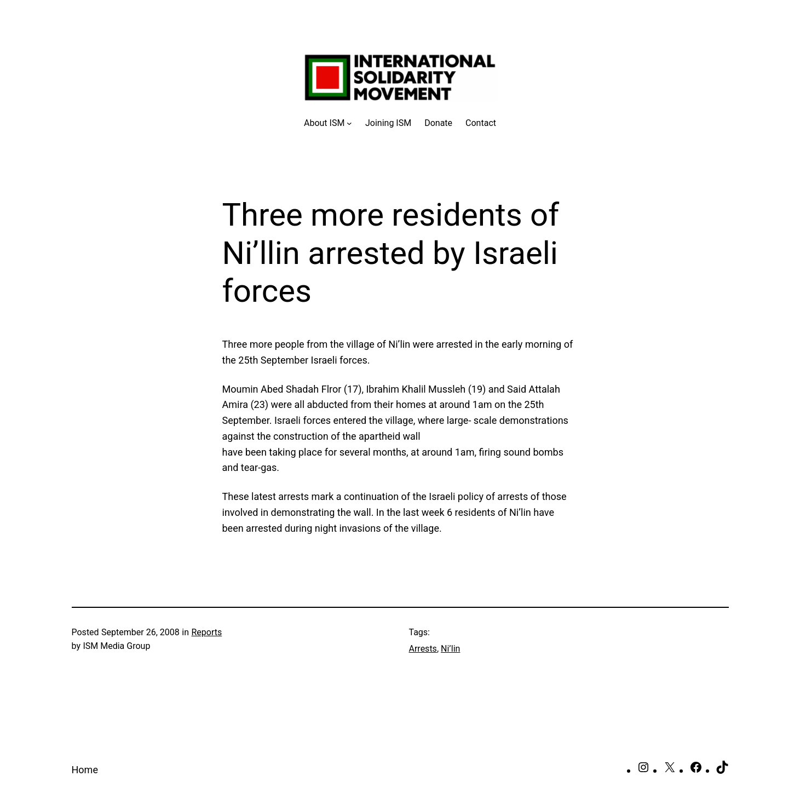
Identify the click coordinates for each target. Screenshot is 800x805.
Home (85, 769)
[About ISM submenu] (328, 123)
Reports (206, 632)
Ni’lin (450, 648)
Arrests (423, 648)
